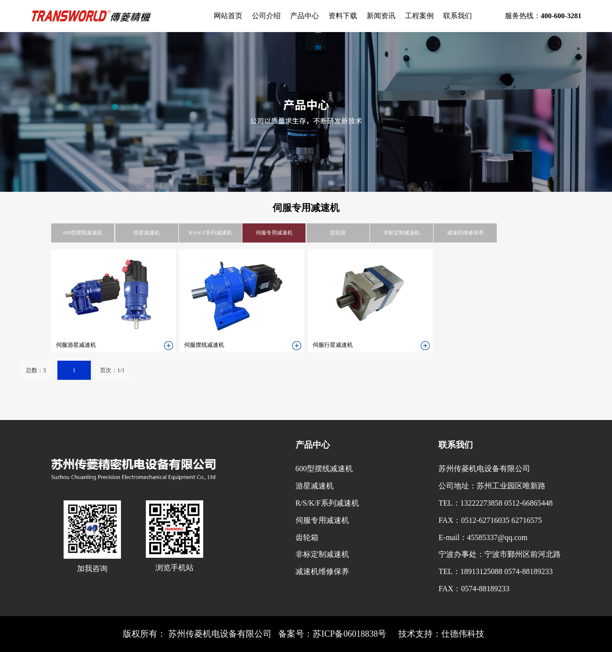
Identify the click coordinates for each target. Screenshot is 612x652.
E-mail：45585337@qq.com (482, 537)
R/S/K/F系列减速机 (210, 232)
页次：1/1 (112, 370)
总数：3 (36, 370)
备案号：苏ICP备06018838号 (332, 634)
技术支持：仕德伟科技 (441, 634)
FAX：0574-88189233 (473, 589)
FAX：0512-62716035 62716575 (490, 520)
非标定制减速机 (401, 232)
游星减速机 (146, 232)
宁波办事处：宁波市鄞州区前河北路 (499, 554)
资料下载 (342, 16)
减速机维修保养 (465, 232)
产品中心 (304, 16)
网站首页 (228, 16)
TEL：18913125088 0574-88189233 (495, 571)
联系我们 (457, 16)
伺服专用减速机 (274, 232)
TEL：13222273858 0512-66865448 (495, 503)
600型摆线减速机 (82, 232)
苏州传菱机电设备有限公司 (484, 468)
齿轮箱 (338, 232)
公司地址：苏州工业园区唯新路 (492, 486)
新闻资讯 (381, 16)
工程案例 (419, 16)
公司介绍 (266, 16)
